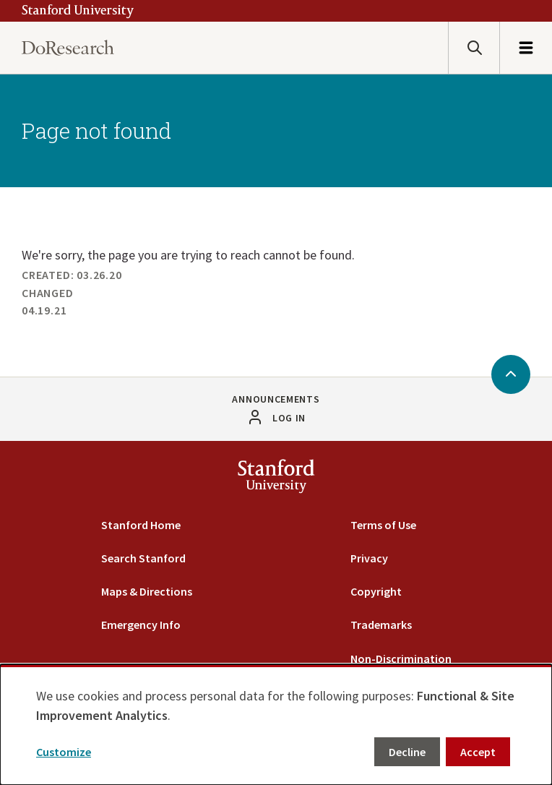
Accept (478, 752)
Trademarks (381, 624)
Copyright (376, 591)
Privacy (369, 558)
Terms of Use (383, 525)
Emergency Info (141, 624)
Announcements (275, 399)
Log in (289, 417)
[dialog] (276, 724)
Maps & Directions (146, 591)
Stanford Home (141, 525)
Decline (407, 752)
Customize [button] (63, 752)
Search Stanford (143, 558)
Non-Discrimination (401, 658)
